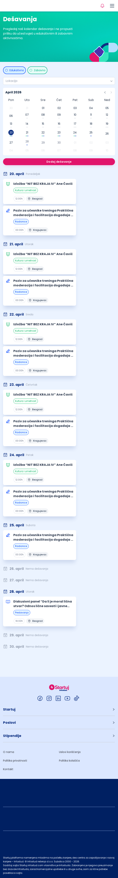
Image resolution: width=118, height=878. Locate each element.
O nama (8, 752)
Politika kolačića (69, 760)
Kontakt (8, 769)
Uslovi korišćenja (70, 752)
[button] (59, 709)
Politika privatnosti (15, 760)
